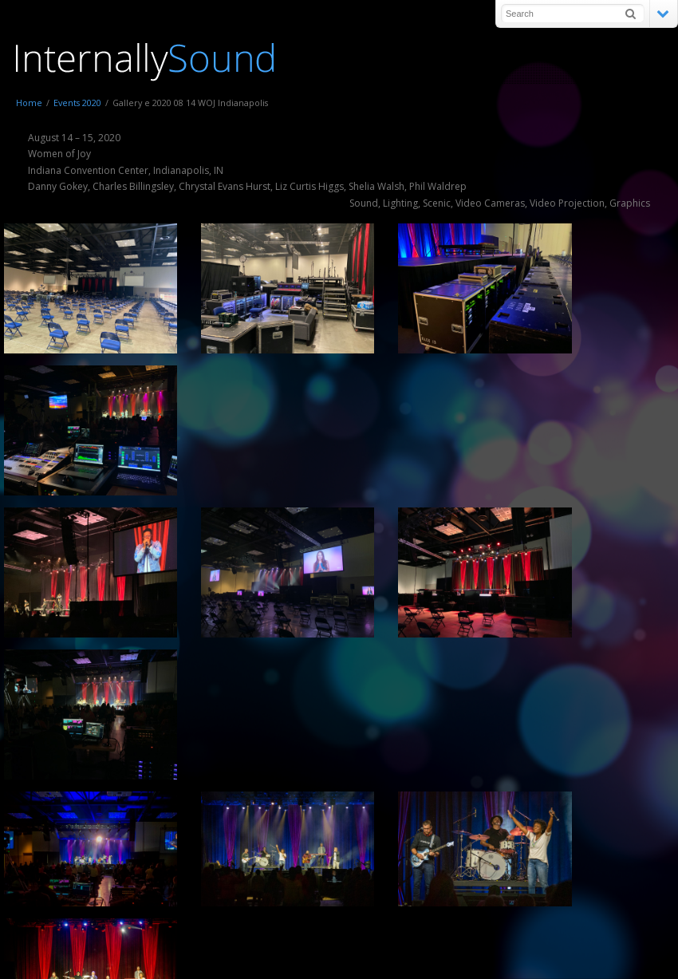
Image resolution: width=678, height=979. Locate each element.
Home (29, 103)
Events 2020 (77, 103)
